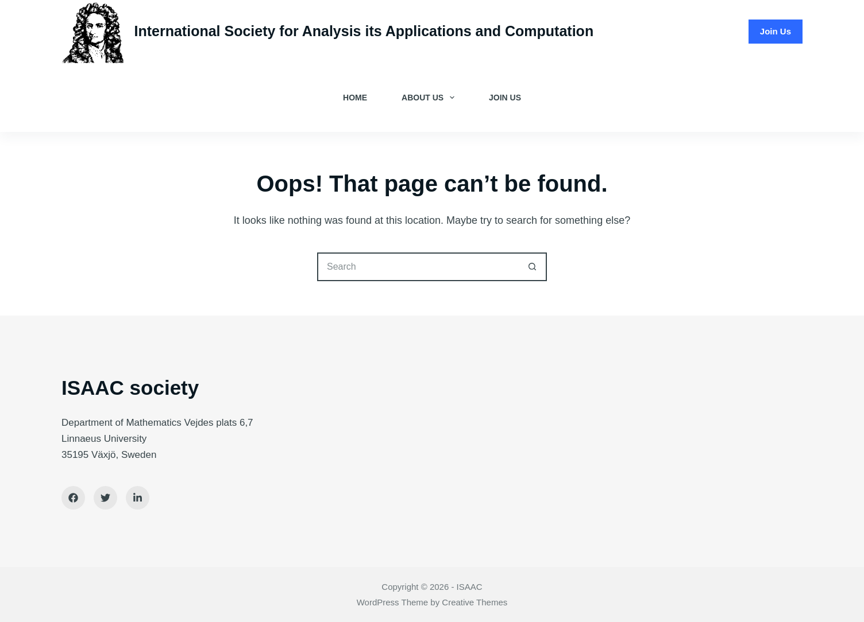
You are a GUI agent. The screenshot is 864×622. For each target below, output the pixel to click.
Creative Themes (474, 602)
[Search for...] (417, 266)
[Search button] (532, 266)
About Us (430, 97)
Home (355, 97)
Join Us (775, 31)
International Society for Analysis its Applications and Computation (364, 31)
